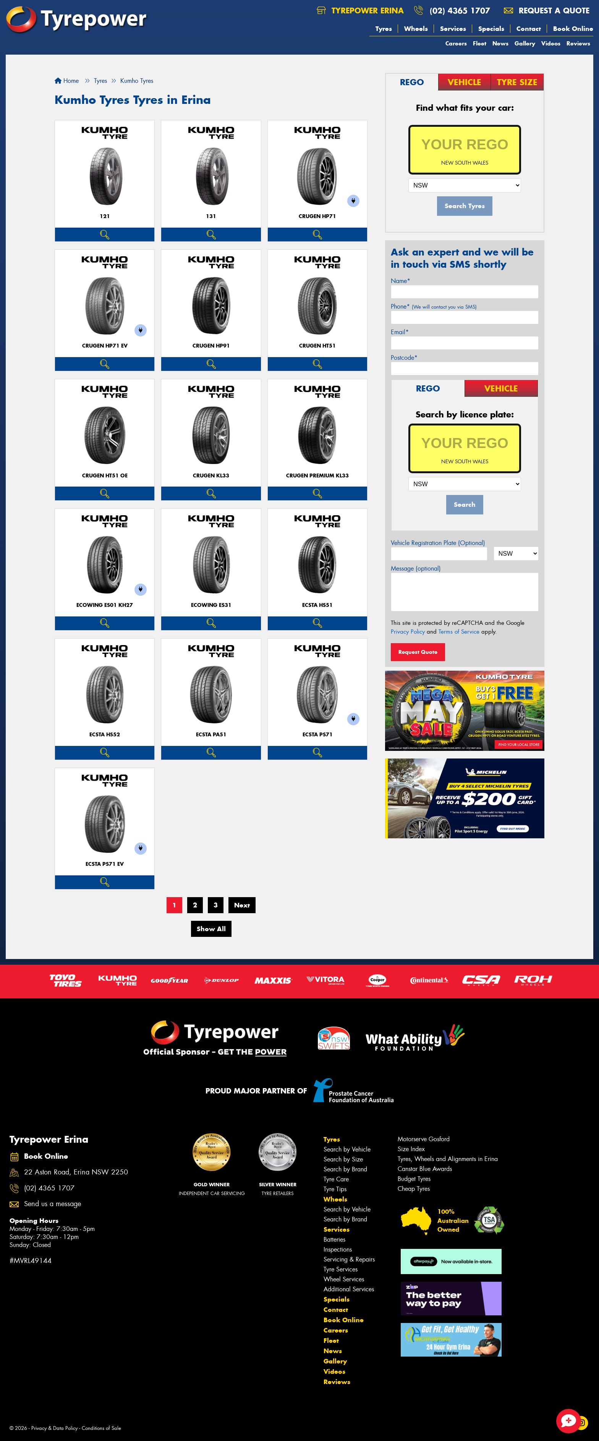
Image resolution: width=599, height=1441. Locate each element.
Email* (400, 332)
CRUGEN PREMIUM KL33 (317, 475)
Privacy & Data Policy (54, 1428)
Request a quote (546, 10)
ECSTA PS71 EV (105, 864)
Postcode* (404, 358)
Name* (400, 281)
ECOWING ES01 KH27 (104, 605)
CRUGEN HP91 (211, 346)
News (500, 43)
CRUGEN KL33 (211, 475)
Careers (456, 43)
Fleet (479, 43)
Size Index (411, 1149)
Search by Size (343, 1159)
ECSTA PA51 (211, 734)
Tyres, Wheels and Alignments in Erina (448, 1159)
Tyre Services (341, 1269)
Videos (550, 43)
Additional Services (349, 1289)
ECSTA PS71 (318, 734)
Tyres (384, 28)
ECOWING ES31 (211, 605)
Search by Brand (345, 1169)
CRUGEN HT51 (317, 346)
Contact (528, 28)
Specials (491, 28)
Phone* (434, 306)
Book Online (573, 28)
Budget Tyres (414, 1179)
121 (105, 216)
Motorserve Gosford (424, 1139)
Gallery (525, 43)
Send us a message (52, 1204)
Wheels (416, 28)
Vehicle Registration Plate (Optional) (438, 543)
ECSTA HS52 (104, 734)
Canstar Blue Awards (425, 1169)
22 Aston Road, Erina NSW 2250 (76, 1172)
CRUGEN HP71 (317, 216)
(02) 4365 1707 (460, 10)
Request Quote (417, 652)
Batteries (334, 1240)
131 (211, 216)
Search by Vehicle (347, 1149)
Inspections (338, 1249)
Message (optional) (416, 568)
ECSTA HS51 (317, 605)
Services (453, 28)
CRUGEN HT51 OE (105, 475)
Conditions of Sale (101, 1428)
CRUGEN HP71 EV (105, 346)
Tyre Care (336, 1179)
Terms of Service (459, 632)
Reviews (578, 43)
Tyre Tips (335, 1189)
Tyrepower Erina (360, 10)
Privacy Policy (408, 632)
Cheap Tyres (414, 1189)
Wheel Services (344, 1279)
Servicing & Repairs (349, 1259)
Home (67, 81)
